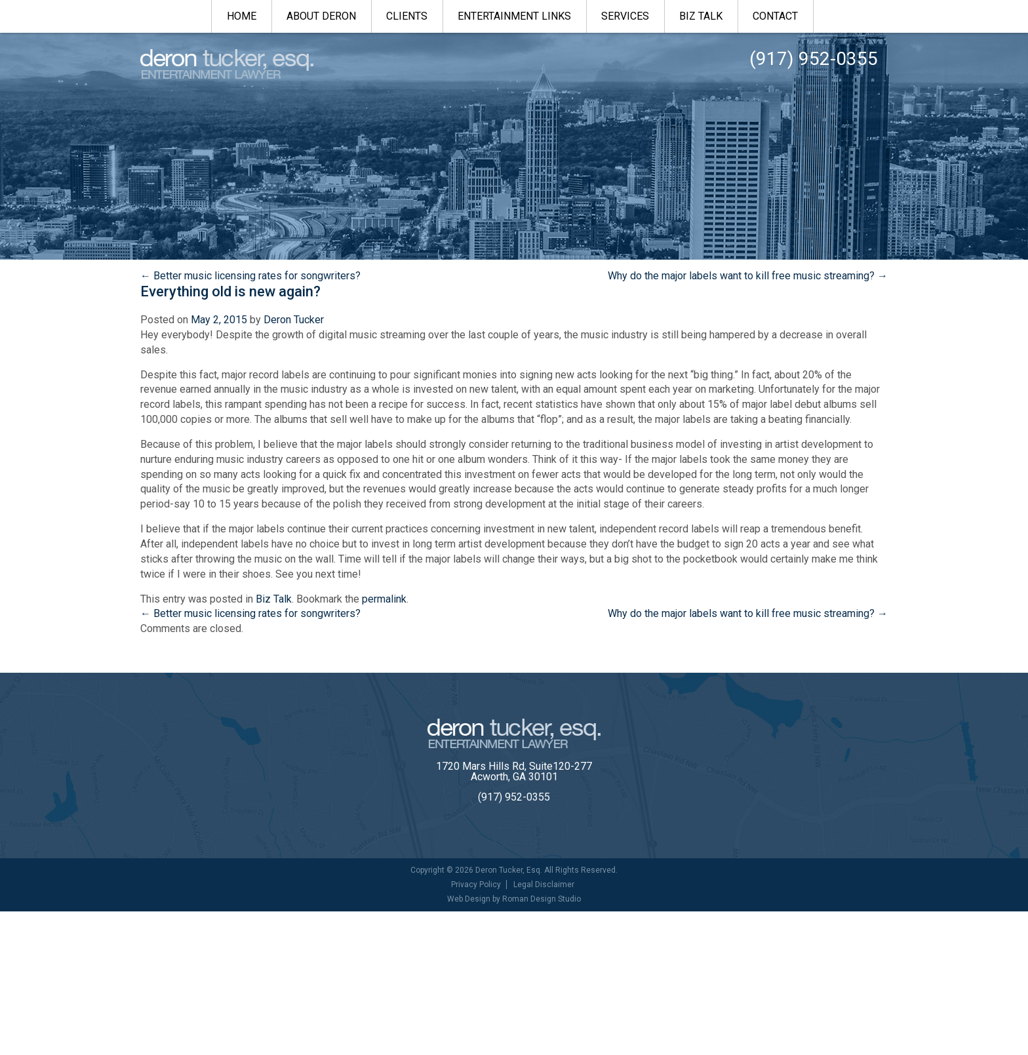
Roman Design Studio (541, 899)
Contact (775, 16)
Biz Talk (700, 16)
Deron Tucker (294, 319)
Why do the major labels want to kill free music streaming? (748, 275)
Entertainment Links (514, 16)
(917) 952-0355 (514, 797)
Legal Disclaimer (543, 884)
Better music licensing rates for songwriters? (250, 275)
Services (625, 16)
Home (241, 16)
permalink (384, 599)
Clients (406, 16)
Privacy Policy (476, 884)
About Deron (321, 16)
